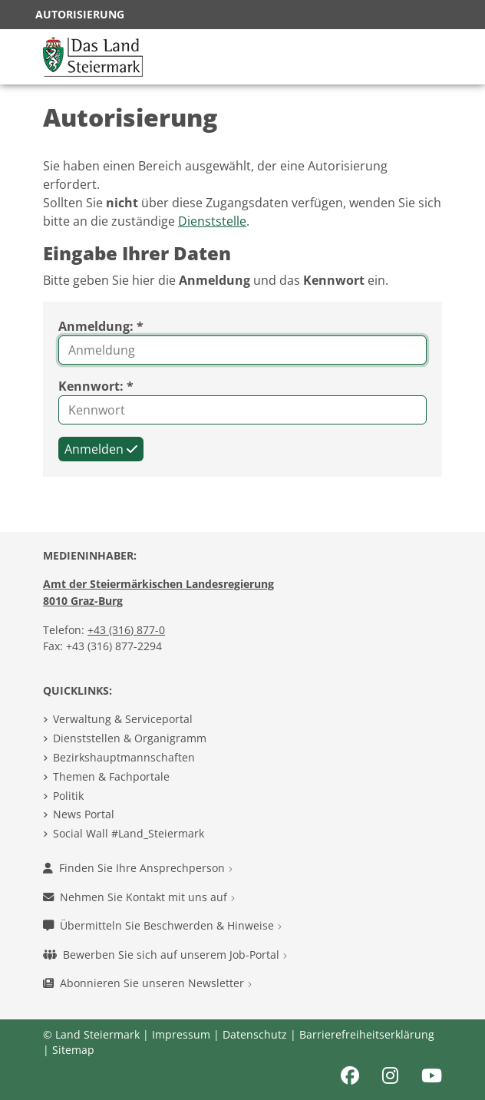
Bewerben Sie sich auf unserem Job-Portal (165, 954)
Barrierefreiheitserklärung (366, 1034)
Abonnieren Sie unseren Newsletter (147, 983)
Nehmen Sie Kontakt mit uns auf (139, 897)
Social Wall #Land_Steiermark (128, 833)
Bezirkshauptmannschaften (124, 757)
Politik (68, 795)
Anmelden (100, 449)
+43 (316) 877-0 (126, 630)
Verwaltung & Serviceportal (123, 719)
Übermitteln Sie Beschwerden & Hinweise (162, 925)
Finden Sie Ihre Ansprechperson (138, 868)
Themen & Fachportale (111, 776)
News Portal (83, 814)
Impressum (181, 1034)
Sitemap (73, 1049)
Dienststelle (212, 221)
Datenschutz (255, 1034)
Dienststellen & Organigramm (129, 738)
